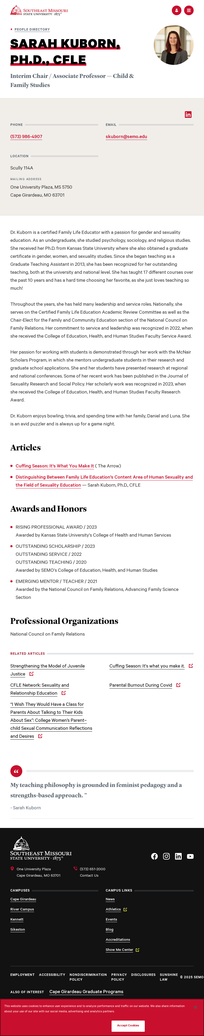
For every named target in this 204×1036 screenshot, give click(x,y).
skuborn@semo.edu (126, 137)
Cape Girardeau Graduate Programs (86, 992)
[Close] (195, 1007)
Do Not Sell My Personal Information (81, 1026)
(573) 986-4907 (26, 137)
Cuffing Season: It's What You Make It (55, 466)
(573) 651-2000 (92, 870)
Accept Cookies (128, 1026)
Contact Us (89, 876)
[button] (176, 10)
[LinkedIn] (188, 114)
